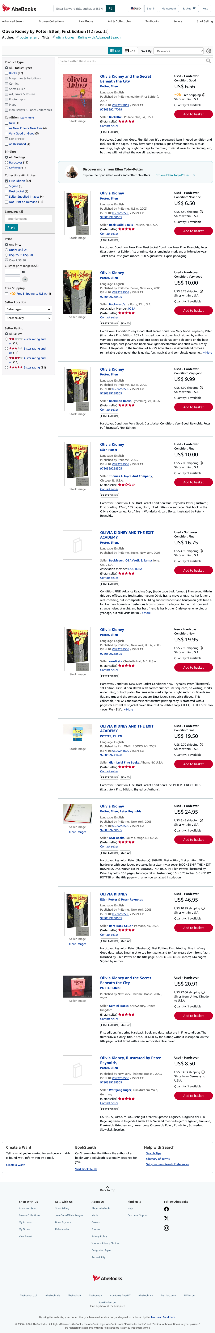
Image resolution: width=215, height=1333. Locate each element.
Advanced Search (13, 21)
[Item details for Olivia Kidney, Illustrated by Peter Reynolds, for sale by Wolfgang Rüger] (77, 1070)
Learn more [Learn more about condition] (27, 117)
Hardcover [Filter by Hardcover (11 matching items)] (16, 162)
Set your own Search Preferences (167, 1164)
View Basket (25, 1236)
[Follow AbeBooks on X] (166, 1219)
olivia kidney (65, 37)
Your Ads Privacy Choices (105, 1243)
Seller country (15, 317)
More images (77, 832)
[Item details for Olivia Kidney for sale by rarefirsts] (77, 649)
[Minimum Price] (12, 272)
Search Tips (153, 1153)
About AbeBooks (101, 1208)
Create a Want (15, 1165)
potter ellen (28, 37)
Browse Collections (51, 21)
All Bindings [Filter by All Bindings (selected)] (15, 157)
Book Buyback (63, 1222)
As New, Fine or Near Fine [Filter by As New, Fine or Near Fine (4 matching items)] (26, 128)
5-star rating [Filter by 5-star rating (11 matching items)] (27, 367)
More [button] (208, 352)
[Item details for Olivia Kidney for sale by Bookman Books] (77, 389)
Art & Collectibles (119, 21)
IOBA (131, 308)
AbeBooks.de (52, 1295)
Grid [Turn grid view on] (130, 51)
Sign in (151, 8)
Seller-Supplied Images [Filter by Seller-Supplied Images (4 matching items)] (24, 196)
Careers (96, 1222)
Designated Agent (102, 1250)
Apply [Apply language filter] (11, 227)
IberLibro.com (168, 1295)
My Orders (24, 1229)
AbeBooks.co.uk (29, 1295)
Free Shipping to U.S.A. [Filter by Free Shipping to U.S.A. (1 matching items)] (28, 293)
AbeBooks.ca (145, 1295)
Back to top (107, 1190)
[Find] (110, 8)
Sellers (177, 21)
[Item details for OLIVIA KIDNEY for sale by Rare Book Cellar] (77, 914)
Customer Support (138, 1215)
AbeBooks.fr (74, 1295)
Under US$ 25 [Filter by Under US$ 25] (16, 249)
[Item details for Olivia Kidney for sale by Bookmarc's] (77, 292)
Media (95, 1215)
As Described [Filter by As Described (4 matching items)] (17, 144)
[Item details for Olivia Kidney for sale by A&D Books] (77, 814)
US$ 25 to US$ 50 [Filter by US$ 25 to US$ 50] (19, 255)
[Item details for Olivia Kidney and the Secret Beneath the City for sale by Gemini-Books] (77, 987)
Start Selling (205, 21)
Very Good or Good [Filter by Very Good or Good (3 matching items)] (22, 133)
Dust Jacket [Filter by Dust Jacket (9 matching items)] (16, 191)
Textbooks (152, 21)
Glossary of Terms (158, 1159)
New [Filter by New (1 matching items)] (12, 123)
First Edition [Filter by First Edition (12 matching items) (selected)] (18, 181)
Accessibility (98, 1257)
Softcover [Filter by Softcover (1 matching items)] (15, 167)
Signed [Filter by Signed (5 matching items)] (13, 186)
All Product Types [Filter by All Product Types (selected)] (19, 67)
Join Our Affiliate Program (69, 1215)
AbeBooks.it (95, 1295)
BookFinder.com (107, 1304)
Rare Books (86, 21)
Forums (96, 1229)
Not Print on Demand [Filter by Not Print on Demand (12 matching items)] (24, 202)
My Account (169, 8)
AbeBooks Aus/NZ (120, 1295)
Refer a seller (62, 1229)
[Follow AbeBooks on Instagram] (166, 1228)
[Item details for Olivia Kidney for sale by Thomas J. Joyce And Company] (77, 464)
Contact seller (109, 126)
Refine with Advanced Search (99, 37)
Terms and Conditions (163, 1317)
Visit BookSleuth (86, 1169)
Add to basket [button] (193, 114)
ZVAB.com (189, 1295)
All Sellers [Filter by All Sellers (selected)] (16, 334)
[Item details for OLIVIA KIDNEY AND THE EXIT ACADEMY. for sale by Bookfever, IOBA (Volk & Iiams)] (77, 545)
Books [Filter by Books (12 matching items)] (14, 73)
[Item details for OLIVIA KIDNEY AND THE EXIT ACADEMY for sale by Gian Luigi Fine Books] (77, 735)
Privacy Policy (99, 1236)
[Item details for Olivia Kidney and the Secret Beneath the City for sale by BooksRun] (77, 96)
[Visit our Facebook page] (166, 1210)
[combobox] (80, 8)
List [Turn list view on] (115, 51)
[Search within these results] (135, 61)
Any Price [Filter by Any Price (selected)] (13, 244)
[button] (208, 61)
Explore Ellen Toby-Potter (176, 175)
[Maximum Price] (12, 280)
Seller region (14, 309)
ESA (131, 569)
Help (205, 8)
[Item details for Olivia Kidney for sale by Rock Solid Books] (77, 213)
